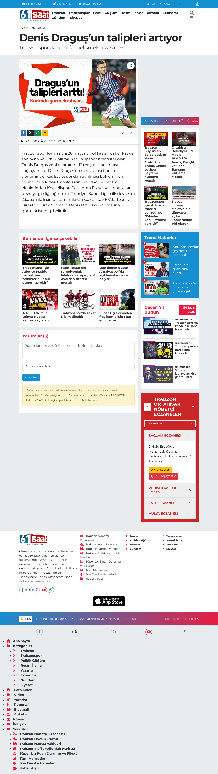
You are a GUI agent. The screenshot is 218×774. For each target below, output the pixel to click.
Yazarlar (152, 13)
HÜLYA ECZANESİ (163, 514)
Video (15, 695)
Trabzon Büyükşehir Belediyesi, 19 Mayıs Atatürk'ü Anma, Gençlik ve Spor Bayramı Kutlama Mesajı (156, 164)
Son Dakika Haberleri (98, 574)
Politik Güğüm (105, 13)
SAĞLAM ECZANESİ (165, 435)
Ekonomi (170, 13)
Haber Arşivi (91, 578)
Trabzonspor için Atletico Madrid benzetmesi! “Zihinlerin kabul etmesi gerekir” (36, 275)
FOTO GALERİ (34, 4)
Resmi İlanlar (132, 13)
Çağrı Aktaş (31, 140)
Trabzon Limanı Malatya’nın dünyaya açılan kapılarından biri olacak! (182, 212)
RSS (26, 619)
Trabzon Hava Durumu (99, 544)
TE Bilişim (192, 619)
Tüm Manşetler (93, 570)
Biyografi (18, 709)
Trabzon (58, 13)
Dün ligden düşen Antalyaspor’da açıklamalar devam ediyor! (115, 273)
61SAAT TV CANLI (92, 4)
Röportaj (18, 704)
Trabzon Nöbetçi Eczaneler (39, 734)
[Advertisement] (173, 85)
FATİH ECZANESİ (162, 503)
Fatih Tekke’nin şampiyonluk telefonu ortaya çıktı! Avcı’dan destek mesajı (78, 275)
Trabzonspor (79, 13)
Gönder (31, 377)
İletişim (16, 724)
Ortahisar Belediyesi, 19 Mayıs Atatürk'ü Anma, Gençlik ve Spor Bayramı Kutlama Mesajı (183, 162)
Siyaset (76, 18)
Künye (15, 719)
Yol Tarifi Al (160, 470)
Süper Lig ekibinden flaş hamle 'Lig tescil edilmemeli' (116, 316)
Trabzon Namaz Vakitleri (100, 548)
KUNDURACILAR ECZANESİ (162, 490)
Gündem (59, 18)
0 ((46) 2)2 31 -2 (164, 476)
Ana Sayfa (18, 641)
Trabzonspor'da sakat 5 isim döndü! (78, 315)
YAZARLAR (63, 4)
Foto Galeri (19, 690)
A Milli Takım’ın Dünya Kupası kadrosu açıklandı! (37, 316)
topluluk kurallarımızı (63, 390)
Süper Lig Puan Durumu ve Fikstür (46, 753)
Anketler (18, 714)
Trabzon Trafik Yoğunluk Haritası (44, 749)
